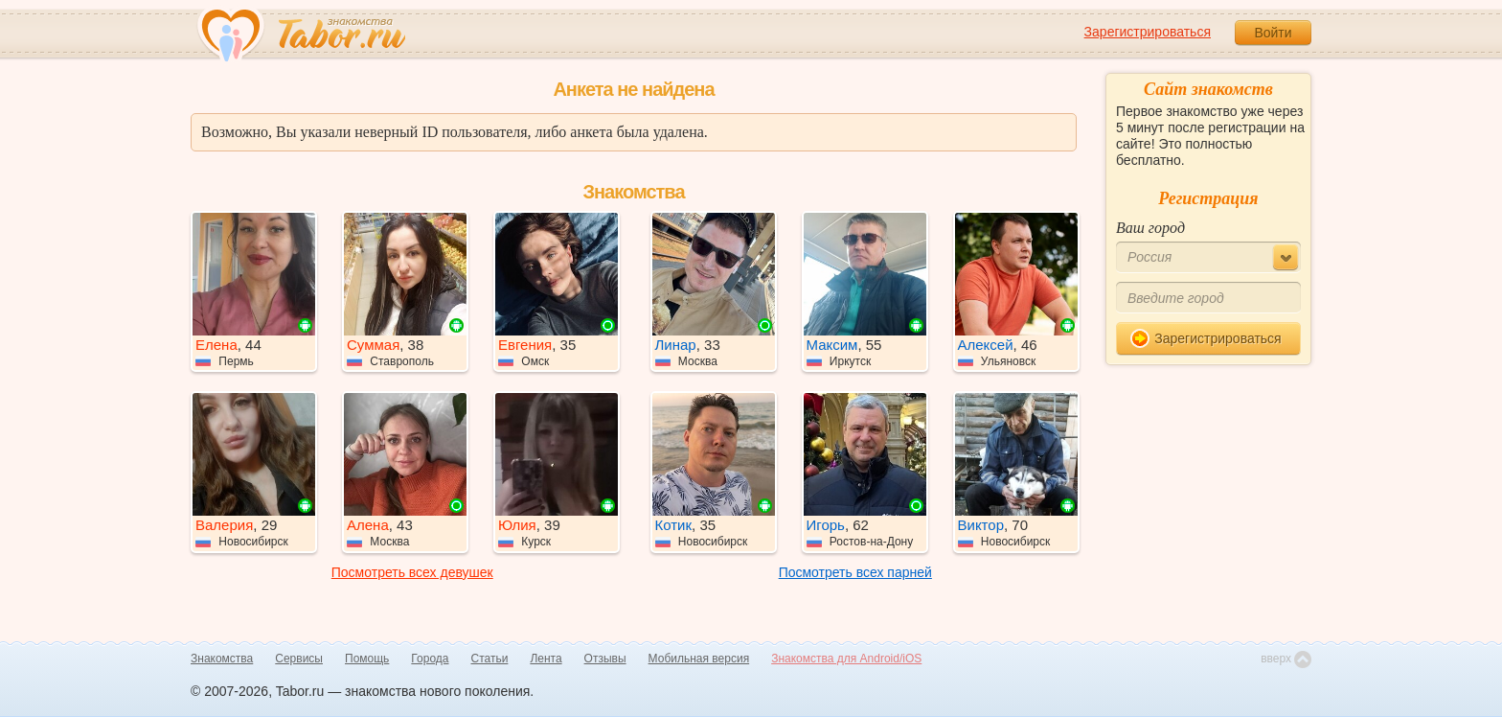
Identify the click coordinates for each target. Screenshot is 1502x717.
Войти (1272, 32)
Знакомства (222, 658)
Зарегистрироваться (1147, 31)
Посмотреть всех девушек (412, 572)
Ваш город (1150, 228)
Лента (545, 658)
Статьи (490, 658)
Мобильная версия (699, 658)
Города (429, 658)
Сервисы (299, 658)
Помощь (367, 658)
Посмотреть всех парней (855, 572)
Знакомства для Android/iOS (846, 658)
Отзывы (605, 658)
